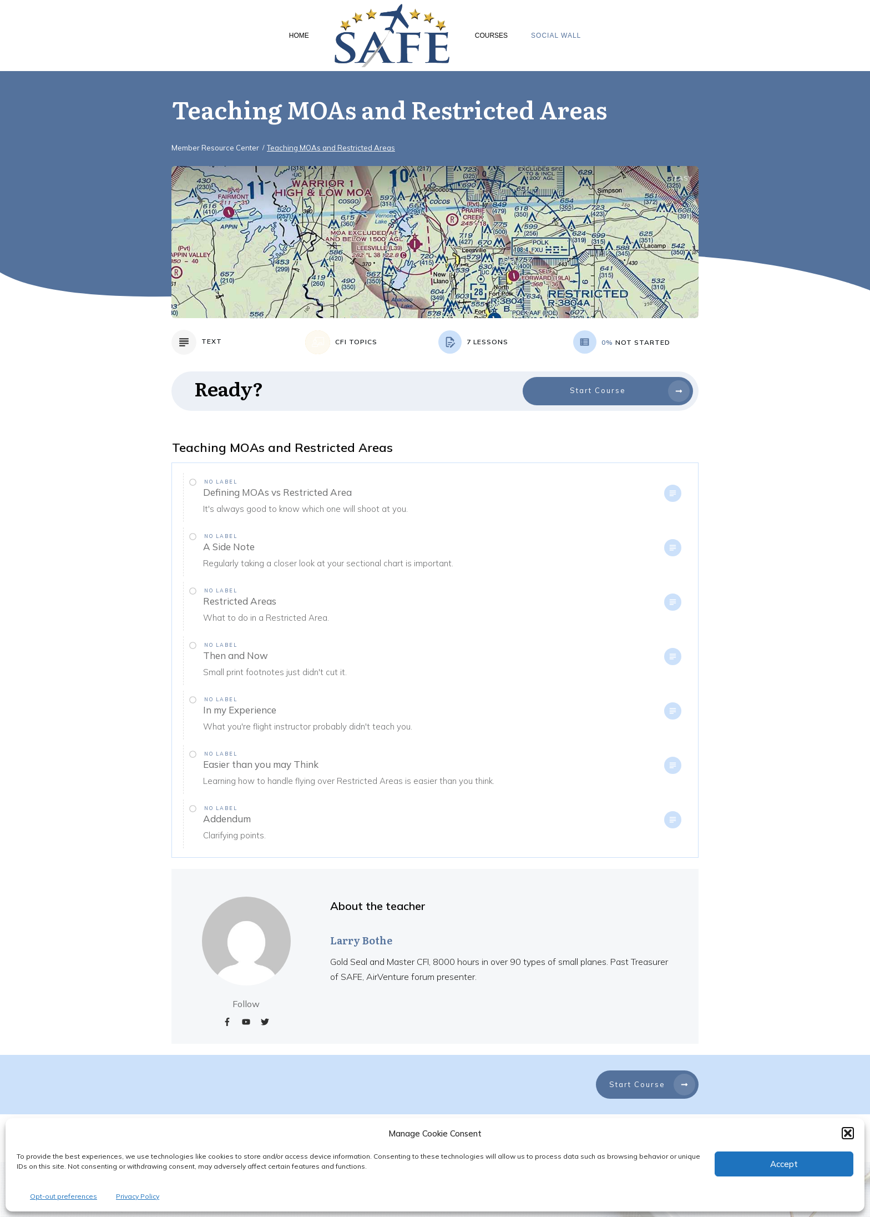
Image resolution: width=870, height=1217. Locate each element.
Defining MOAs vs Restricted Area (277, 492)
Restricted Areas (239, 601)
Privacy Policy (137, 1196)
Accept (784, 1164)
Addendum (227, 818)
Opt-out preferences (63, 1196)
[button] (847, 1133)
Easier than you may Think (260, 764)
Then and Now (235, 655)
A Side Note (229, 546)
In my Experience (239, 710)
